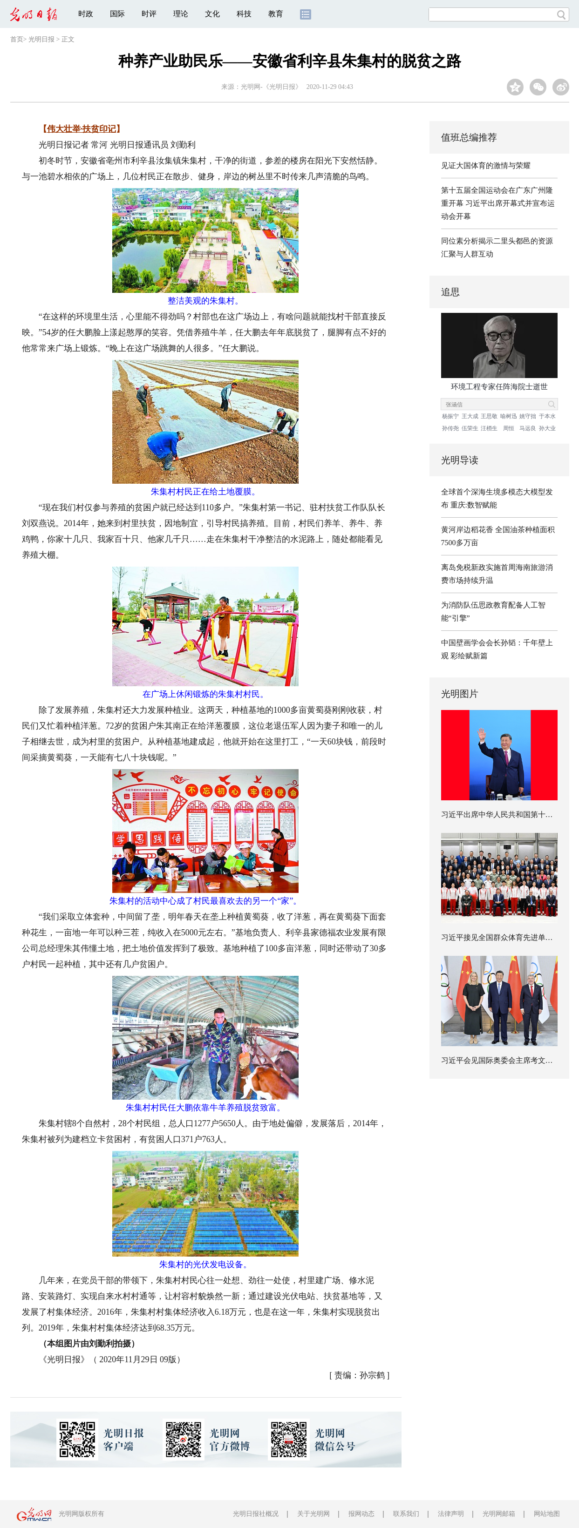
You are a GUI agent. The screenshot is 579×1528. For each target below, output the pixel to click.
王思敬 (489, 416)
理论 (180, 14)
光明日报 (41, 39)
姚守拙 (527, 416)
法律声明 (451, 1513)
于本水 (547, 416)
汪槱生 (489, 428)
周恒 (508, 428)
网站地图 (547, 1513)
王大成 (470, 416)
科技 (244, 14)
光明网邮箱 (499, 1513)
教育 (275, 14)
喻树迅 (508, 416)
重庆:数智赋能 (473, 505)
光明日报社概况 (256, 1513)
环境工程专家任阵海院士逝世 (499, 387)
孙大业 (547, 428)
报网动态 (361, 1513)
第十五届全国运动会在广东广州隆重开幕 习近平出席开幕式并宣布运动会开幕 (498, 203)
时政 (85, 14)
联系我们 (406, 1513)
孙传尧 (450, 428)
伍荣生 (470, 428)
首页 (16, 39)
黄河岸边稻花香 (467, 530)
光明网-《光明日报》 (271, 86)
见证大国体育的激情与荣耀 (486, 165)
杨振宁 (450, 416)
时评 (149, 14)
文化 (212, 14)
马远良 (527, 428)
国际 (117, 14)
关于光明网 (313, 1513)
